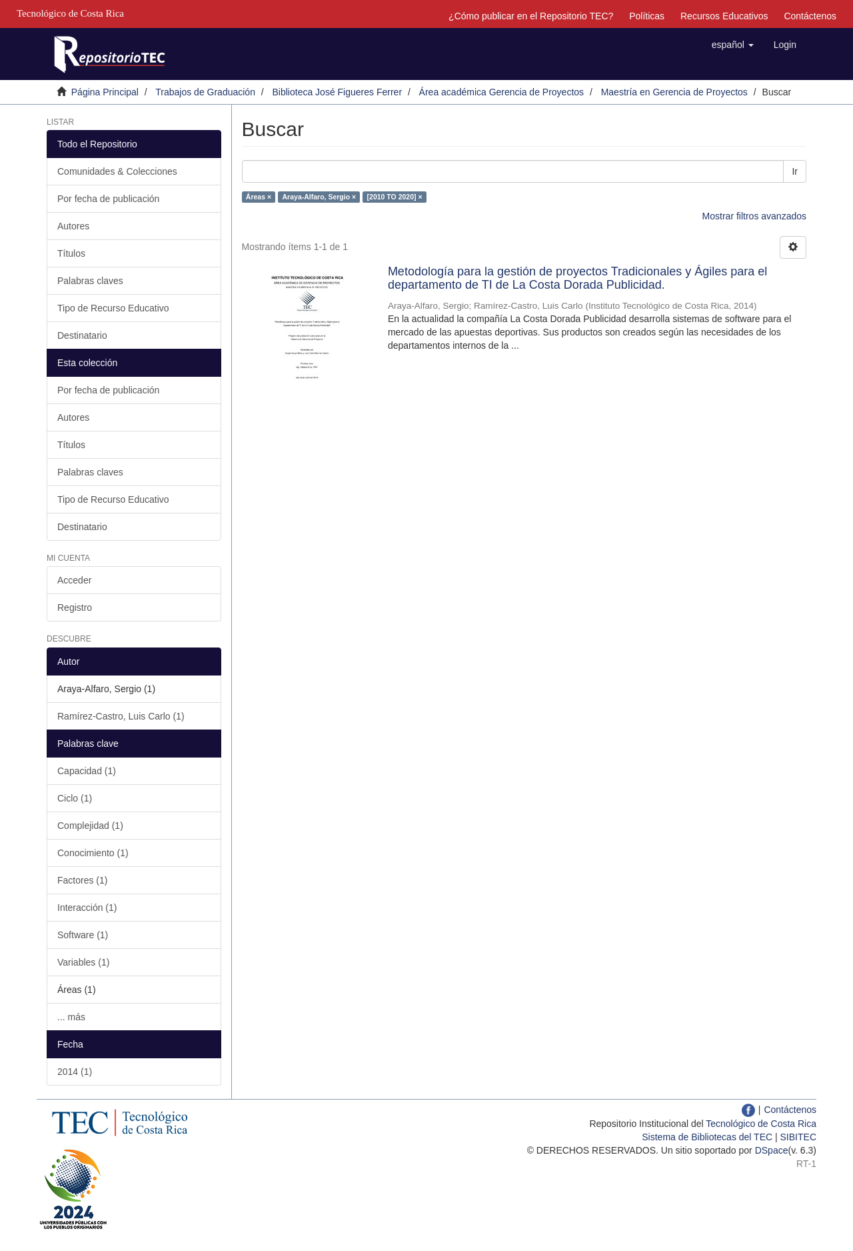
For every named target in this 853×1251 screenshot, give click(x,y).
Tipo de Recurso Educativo (113, 308)
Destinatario (82, 335)
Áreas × (258, 197)
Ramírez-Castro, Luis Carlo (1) (121, 716)
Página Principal (105, 92)
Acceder (74, 580)
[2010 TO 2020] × (395, 197)
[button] (733, 44)
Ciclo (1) (74, 798)
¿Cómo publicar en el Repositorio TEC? (530, 16)
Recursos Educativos (724, 16)
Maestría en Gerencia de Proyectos (674, 92)
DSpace (771, 1150)
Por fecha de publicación (108, 198)
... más (71, 1017)
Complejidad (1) (90, 825)
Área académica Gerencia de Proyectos (501, 92)
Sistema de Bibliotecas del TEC (707, 1137)
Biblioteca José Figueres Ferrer (338, 92)
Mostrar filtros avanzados (754, 216)
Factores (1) (82, 880)
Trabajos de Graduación (205, 92)
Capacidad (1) (86, 771)
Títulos (71, 253)
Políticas (646, 16)
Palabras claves (90, 280)
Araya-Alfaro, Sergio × (320, 197)
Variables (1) (83, 962)
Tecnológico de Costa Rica (761, 1123)
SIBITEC (798, 1137)
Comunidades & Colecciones (117, 171)
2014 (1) (74, 1071)
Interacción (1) (87, 907)
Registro (74, 607)
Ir (795, 171)
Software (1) (82, 935)
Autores (73, 226)
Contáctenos (810, 16)
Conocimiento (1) (93, 853)
